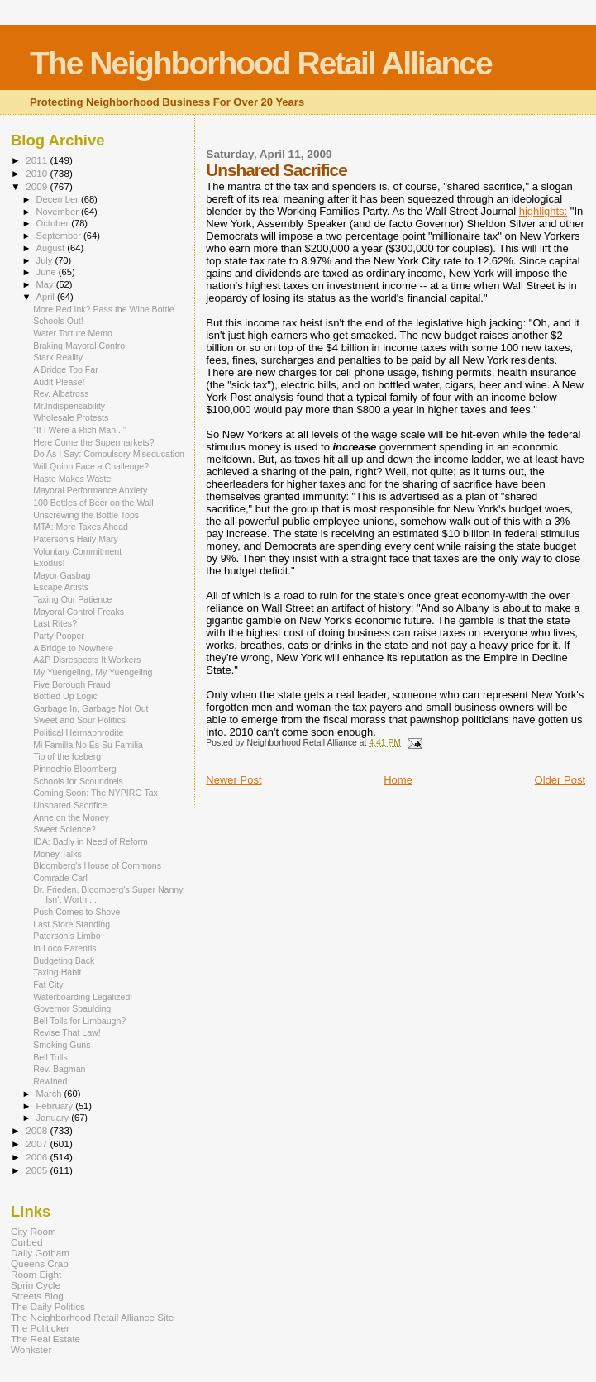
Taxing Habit (57, 972)
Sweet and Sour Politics (79, 720)
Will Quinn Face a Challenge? (91, 466)
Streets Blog (37, 1295)
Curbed (26, 1242)
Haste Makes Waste (72, 479)
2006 (38, 1156)
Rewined (50, 1081)
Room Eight (36, 1274)
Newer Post (233, 780)
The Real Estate (45, 1338)
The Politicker (40, 1327)
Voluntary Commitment (77, 551)
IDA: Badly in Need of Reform (90, 841)
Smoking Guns (61, 1045)
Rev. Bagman (59, 1069)
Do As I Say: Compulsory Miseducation (108, 454)
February (56, 1106)
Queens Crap (40, 1263)
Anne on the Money (71, 817)
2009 (38, 186)
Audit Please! (58, 382)
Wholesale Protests (70, 417)
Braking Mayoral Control (79, 345)
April (46, 297)
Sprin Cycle (35, 1285)
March (50, 1093)
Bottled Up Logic (65, 696)
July (45, 260)
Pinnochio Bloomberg (75, 769)
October (54, 223)
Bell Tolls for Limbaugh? (79, 1021)
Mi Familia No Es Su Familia (88, 745)
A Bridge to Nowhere (73, 648)
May (46, 284)
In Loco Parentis (64, 948)
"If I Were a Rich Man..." (79, 430)
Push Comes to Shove (76, 912)
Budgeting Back (63, 960)
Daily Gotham (40, 1252)
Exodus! (48, 563)
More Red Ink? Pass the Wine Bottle (103, 309)
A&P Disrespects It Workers (87, 660)
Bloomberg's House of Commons (97, 865)
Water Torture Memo (72, 333)
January (54, 1117)
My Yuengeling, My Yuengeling (92, 672)
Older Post (560, 780)
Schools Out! (58, 321)
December (58, 199)
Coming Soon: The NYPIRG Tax (95, 793)
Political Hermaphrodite (78, 732)
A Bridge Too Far (65, 369)
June (47, 272)
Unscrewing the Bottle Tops (86, 515)
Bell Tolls (50, 1057)
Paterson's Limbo (66, 936)
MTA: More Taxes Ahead (80, 526)
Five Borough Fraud (72, 684)
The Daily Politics (48, 1306)
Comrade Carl (60, 878)
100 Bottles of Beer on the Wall (93, 503)
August (52, 248)
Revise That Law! (67, 1032)
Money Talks (57, 854)
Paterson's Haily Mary (75, 539)
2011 (38, 160)
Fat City (48, 984)
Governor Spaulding (72, 1008)
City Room (33, 1231)
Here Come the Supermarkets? (93, 442)
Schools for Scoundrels (78, 781)
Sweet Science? (64, 829)
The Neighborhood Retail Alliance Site (92, 1317)
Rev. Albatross (60, 393)
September (60, 236)
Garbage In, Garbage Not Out (90, 708)
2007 (38, 1143)
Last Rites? (55, 623)
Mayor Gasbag (61, 575)
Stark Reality (58, 357)
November (58, 212)
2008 (38, 1130)
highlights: (543, 211)
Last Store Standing (71, 924)
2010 (38, 173)
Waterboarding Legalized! (82, 997)
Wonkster (31, 1349)
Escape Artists (60, 587)
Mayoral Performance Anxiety (90, 490)
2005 (38, 1170)
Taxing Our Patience (72, 599)
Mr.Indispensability (69, 406)
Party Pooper (58, 636)
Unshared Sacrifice (70, 805)
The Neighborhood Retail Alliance (261, 63)
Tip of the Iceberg (67, 756)
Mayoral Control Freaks (78, 612)
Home (398, 780)
